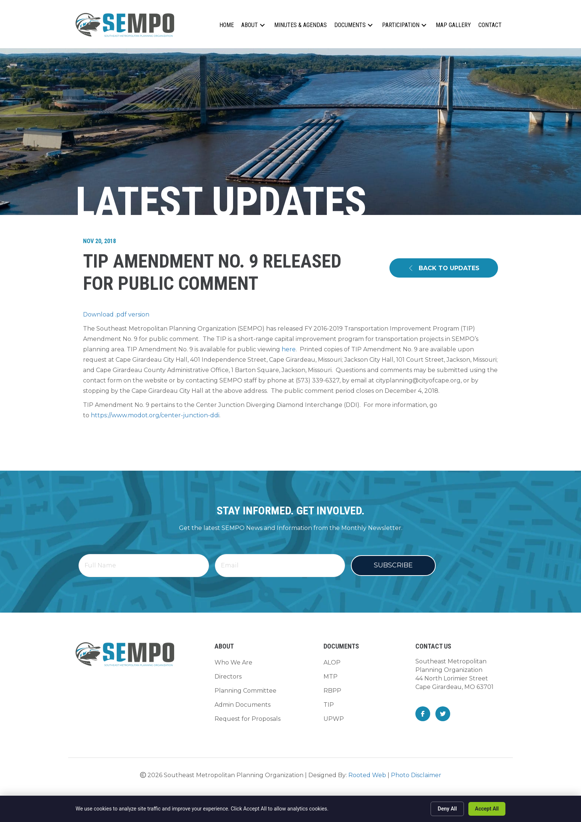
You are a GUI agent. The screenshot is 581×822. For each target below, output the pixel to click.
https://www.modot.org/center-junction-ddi (155, 415)
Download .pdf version (116, 314)
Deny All (447, 809)
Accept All (487, 809)
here (289, 349)
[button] (262, 25)
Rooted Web (367, 772)
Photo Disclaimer (416, 772)
